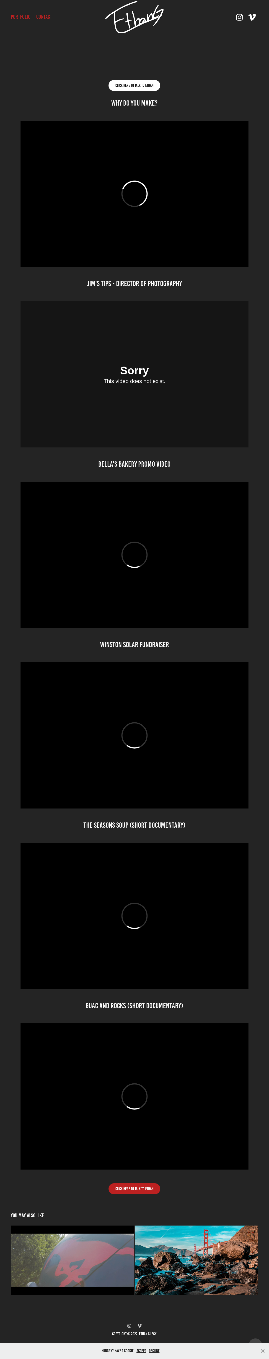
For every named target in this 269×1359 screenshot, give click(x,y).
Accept (141, 1350)
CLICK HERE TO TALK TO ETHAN (134, 1188)
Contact (44, 17)
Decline (154, 1350)
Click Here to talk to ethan (134, 85)
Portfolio (21, 17)
